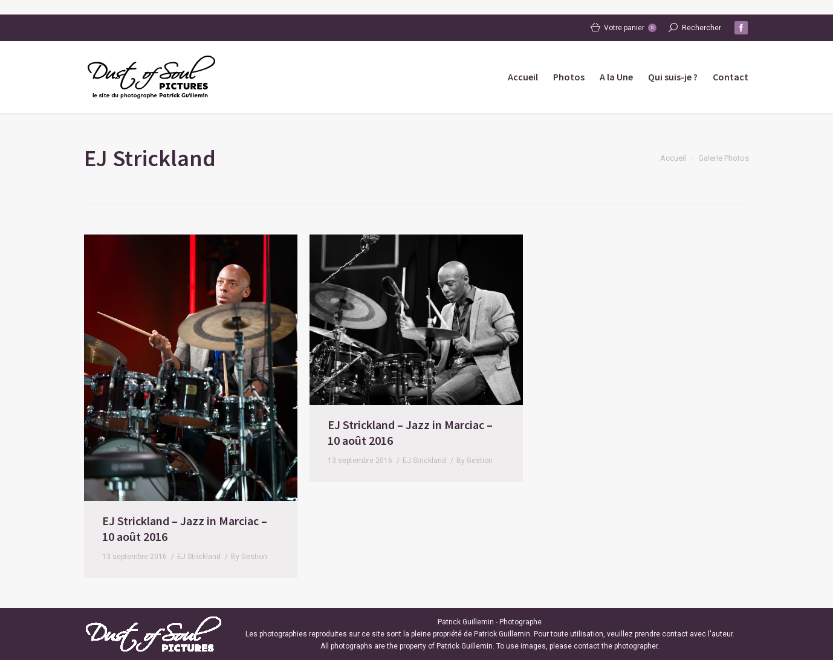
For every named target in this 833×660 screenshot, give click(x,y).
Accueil (673, 158)
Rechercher (701, 28)
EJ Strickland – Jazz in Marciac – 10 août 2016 (184, 528)
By (249, 556)
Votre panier (630, 28)
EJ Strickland (199, 556)
